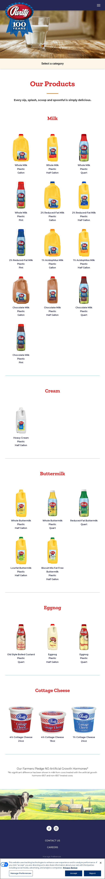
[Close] (101, 863)
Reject (92, 873)
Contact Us (52, 844)
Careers (52, 851)
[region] (52, 868)
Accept (73, 873)
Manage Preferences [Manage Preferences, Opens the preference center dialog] (21, 873)
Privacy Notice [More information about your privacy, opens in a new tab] (70, 868)
